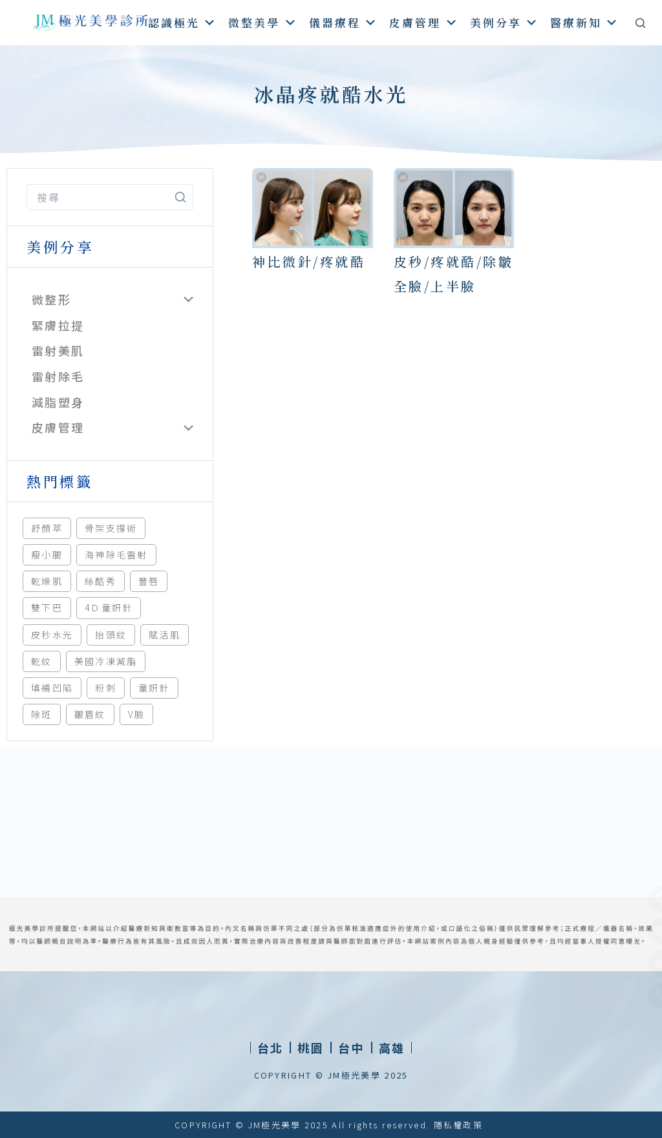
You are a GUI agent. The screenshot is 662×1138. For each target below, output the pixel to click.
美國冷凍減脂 (106, 661)
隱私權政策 (459, 1125)
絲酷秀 (100, 580)
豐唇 (149, 580)
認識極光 (182, 22)
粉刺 (105, 687)
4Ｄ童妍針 (109, 607)
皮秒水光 (52, 634)
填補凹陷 (52, 687)
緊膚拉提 (58, 325)
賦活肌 (164, 634)
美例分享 (504, 22)
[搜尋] (640, 23)
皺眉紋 (90, 714)
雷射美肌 (58, 350)
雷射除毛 (58, 376)
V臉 (136, 714)
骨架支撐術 (111, 528)
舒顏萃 (47, 528)
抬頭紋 (111, 634)
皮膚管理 (423, 22)
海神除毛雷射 (116, 554)
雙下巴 (47, 607)
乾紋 (41, 661)
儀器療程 (343, 22)
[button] (310, 1047)
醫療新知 (584, 22)
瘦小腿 (47, 554)
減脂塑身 (58, 402)
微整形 (51, 299)
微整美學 (262, 22)
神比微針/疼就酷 (308, 261)
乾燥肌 (47, 580)
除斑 (41, 714)
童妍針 (154, 687)
